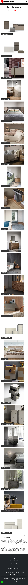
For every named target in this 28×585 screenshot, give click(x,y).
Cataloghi (14, 565)
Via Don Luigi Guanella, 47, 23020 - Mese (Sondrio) (14, 572)
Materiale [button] (12, 10)
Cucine (14, 558)
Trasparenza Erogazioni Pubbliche (14, 568)
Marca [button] (8, 10)
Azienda (14, 556)
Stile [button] (15, 10)
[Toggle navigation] (26, 1)
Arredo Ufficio (14, 563)
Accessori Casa (14, 561)
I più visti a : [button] (19, 10)
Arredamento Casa (14, 560)
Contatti (14, 566)
